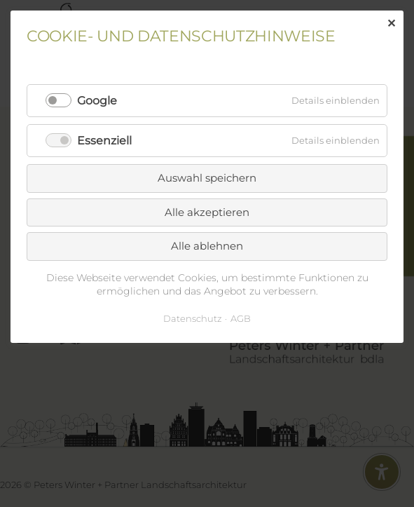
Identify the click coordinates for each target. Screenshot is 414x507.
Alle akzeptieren (207, 212)
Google (97, 100)
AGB (240, 318)
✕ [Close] (391, 23)
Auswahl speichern (207, 177)
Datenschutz (192, 318)
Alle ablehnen (207, 245)
